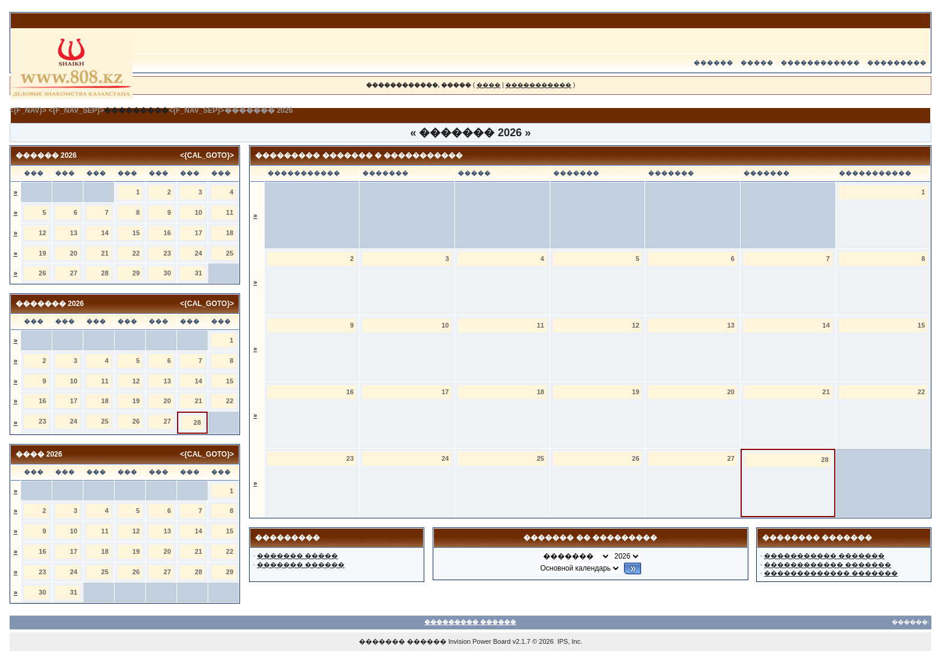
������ (713, 62)
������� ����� (297, 555)
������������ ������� (827, 564)
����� (757, 62)
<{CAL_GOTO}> (207, 155)
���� (489, 85)
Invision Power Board (479, 641)
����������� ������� (824, 555)
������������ (820, 62)
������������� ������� (831, 573)
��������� (897, 62)
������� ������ (300, 564)
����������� (538, 85)
